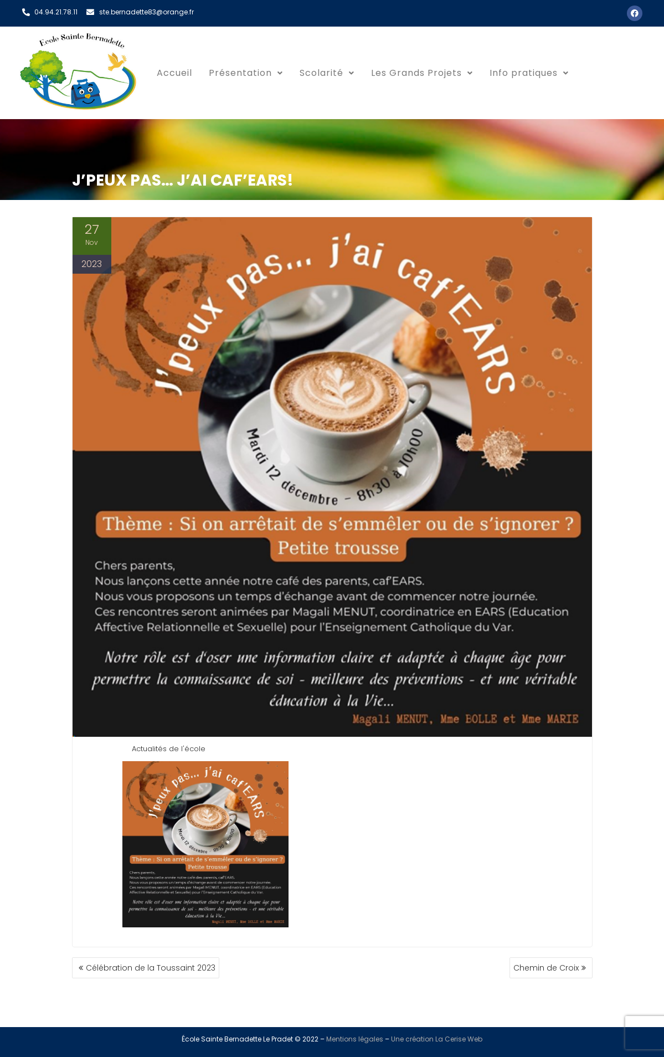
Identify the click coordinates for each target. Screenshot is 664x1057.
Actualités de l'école (168, 748)
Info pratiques (529, 72)
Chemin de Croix (546, 967)
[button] (245, 73)
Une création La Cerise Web (436, 1039)
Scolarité (327, 72)
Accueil (174, 72)
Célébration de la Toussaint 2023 (150, 967)
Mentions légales (354, 1039)
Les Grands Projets (422, 72)
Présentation (246, 72)
